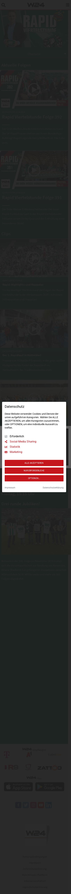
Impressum (10, 488)
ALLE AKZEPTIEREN (34, 463)
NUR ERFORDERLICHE (34, 470)
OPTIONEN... (34, 478)
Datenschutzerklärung (53, 488)
